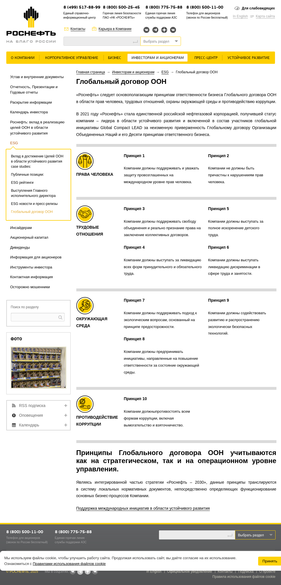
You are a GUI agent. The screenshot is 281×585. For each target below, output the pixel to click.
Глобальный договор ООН (32, 212)
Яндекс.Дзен (164, 30)
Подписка (245, 572)
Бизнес (114, 58)
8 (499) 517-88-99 (81, 7)
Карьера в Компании (115, 29)
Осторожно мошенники (30, 287)
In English (240, 16)
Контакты (78, 29)
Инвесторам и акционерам (157, 58)
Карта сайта (265, 16)
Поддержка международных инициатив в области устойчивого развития (143, 508)
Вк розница (173, 30)
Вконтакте (147, 30)
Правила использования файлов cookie (244, 577)
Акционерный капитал (29, 237)
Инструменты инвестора (31, 267)
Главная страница (90, 72)
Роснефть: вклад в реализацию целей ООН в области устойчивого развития (37, 127)
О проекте (267, 572)
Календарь (29, 425)
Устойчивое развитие (249, 58)
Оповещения (31, 415)
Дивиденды (20, 247)
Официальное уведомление (189, 572)
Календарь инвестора (29, 112)
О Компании (23, 58)
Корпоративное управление (71, 58)
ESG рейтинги (22, 183)
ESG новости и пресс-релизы (34, 204)
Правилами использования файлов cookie (69, 564)
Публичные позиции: (27, 175)
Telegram (155, 30)
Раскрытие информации (31, 102)
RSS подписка (32, 405)
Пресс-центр (206, 58)
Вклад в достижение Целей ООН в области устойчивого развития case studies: (37, 161)
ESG (14, 143)
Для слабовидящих (258, 8)
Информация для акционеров (36, 257)
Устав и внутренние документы (37, 77)
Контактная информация (31, 277)
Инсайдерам (21, 228)
